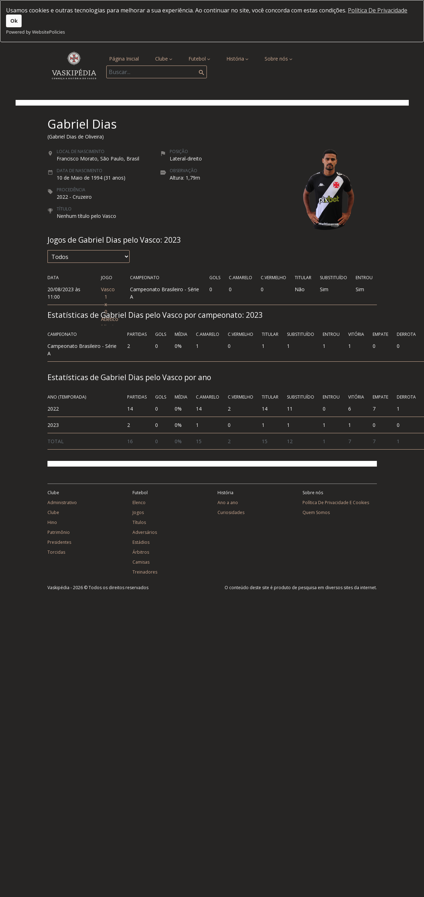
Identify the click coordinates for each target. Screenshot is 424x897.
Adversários (144, 532)
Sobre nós (278, 58)
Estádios (140, 542)
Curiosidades (230, 512)
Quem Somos (316, 512)
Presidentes (59, 542)
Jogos (138, 512)
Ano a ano (227, 503)
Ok (14, 20)
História (237, 58)
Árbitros (140, 552)
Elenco (139, 503)
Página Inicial (125, 58)
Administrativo (62, 503)
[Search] (156, 72)
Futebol (199, 58)
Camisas (140, 562)
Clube (163, 58)
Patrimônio (58, 532)
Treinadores (144, 572)
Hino (52, 522)
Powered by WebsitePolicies (35, 32)
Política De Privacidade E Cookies (336, 503)
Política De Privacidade (377, 10)
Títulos (139, 522)
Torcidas (56, 552)
